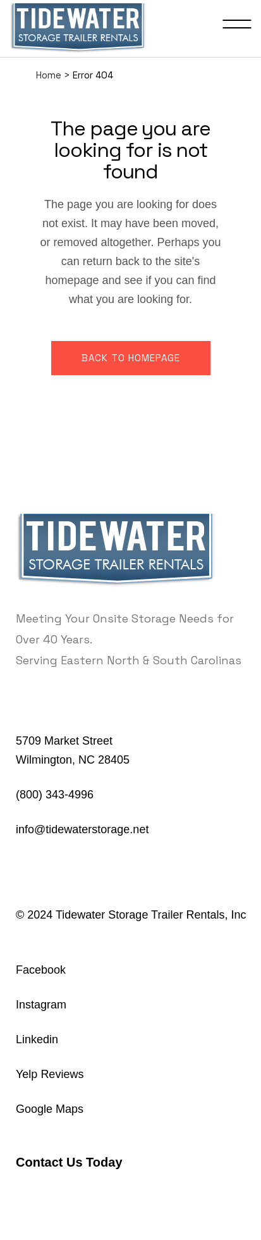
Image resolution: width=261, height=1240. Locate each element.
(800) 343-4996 (55, 794)
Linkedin (37, 1039)
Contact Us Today (69, 1162)
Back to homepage (131, 358)
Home (48, 75)
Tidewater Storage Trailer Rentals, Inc (151, 914)
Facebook (41, 970)
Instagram (41, 1004)
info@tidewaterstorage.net (82, 829)
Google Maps (49, 1109)
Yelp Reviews (49, 1074)
